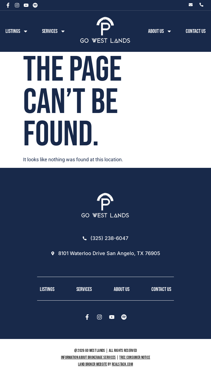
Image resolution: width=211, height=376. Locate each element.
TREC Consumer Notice (134, 357)
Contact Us (196, 31)
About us (160, 31)
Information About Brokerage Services (88, 357)
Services (54, 31)
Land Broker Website (92, 364)
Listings (16, 31)
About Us (121, 289)
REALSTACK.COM (122, 364)
